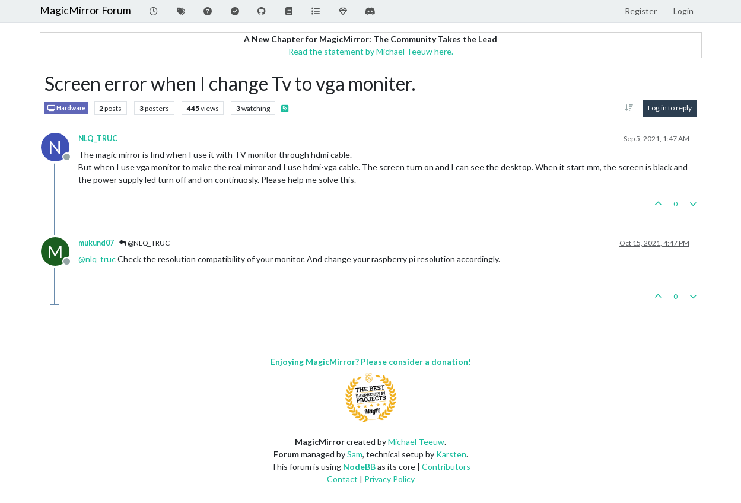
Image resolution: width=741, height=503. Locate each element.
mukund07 (96, 242)
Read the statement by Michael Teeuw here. (370, 51)
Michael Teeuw (416, 442)
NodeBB (359, 466)
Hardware (66, 108)
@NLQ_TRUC (144, 242)
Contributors (446, 466)
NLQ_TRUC (97, 138)
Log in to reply (670, 107)
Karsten (451, 454)
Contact (342, 479)
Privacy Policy (389, 479)
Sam (354, 454)
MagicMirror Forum (85, 10)
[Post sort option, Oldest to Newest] (628, 108)
